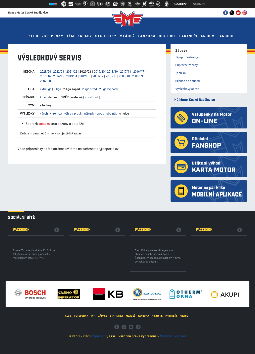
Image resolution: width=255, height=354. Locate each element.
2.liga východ (108, 89)
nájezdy (89, 113)
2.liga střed (89, 89)
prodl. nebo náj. (106, 113)
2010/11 (111, 76)
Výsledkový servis (187, 89)
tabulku (44, 123)
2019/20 (99, 71)
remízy (57, 113)
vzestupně (91, 97)
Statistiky (106, 36)
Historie (167, 36)
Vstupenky (52, 36)
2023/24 (45, 71)
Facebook (21, 294)
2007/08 (45, 81)
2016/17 (138, 71)
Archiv (207, 36)
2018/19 (112, 71)
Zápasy (84, 36)
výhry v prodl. (73, 113)
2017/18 (125, 71)
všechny (45, 113)
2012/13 (84, 76)
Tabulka (180, 73)
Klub (33, 36)
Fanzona (147, 36)
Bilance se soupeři (187, 81)
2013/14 (71, 76)
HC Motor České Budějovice (194, 100)
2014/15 (58, 76)
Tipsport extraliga (187, 57)
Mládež (127, 36)
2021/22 (71, 71)
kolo (43, 97)
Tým (70, 36)
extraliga (45, 89)
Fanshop (226, 36)
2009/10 (124, 76)
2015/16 (45, 76)
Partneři (188, 36)
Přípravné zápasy (186, 65)
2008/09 (137, 76)
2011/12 (98, 76)
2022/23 (58, 71)
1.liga (57, 89)
